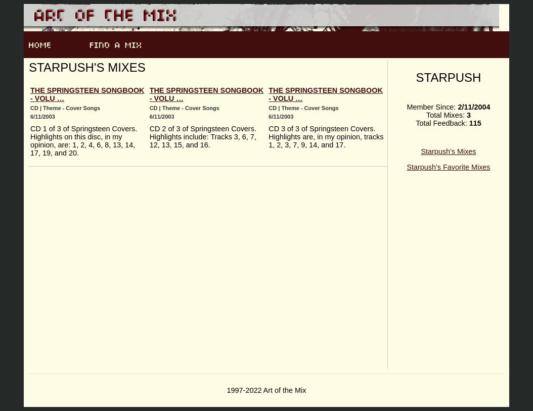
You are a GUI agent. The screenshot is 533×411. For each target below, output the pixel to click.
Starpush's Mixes (448, 151)
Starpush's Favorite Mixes (448, 167)
